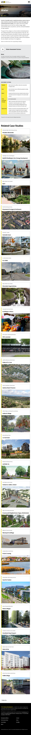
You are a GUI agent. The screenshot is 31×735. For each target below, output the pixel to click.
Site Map (17, 722)
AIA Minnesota (24, 712)
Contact (17, 718)
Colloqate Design (19, 713)
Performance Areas (4, 720)
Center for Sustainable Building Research (8, 713)
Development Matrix (4, 718)
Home (17, 720)
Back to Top (3, 700)
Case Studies (3, 722)
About (2, 724)
